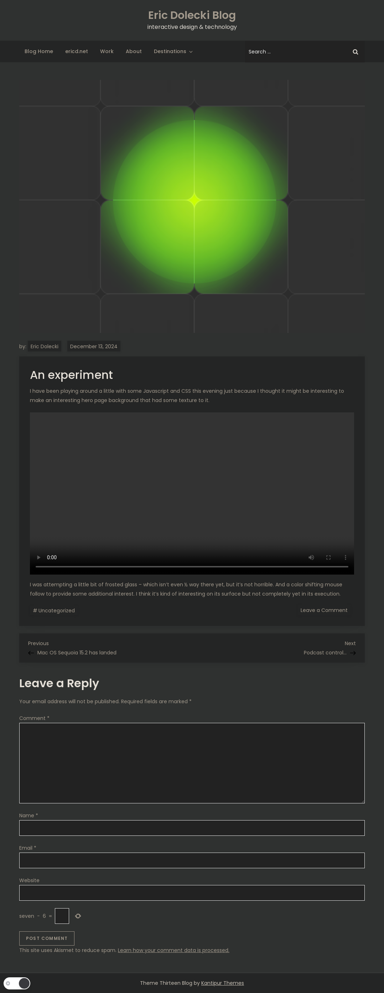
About (134, 51)
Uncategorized (56, 610)
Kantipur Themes (222, 983)
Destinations (174, 51)
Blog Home (39, 51)
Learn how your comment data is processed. (173, 950)
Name (28, 815)
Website (29, 880)
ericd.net (76, 51)
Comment (34, 718)
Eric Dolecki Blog (192, 15)
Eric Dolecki (44, 346)
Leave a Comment (326, 609)
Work (107, 51)
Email (27, 847)
